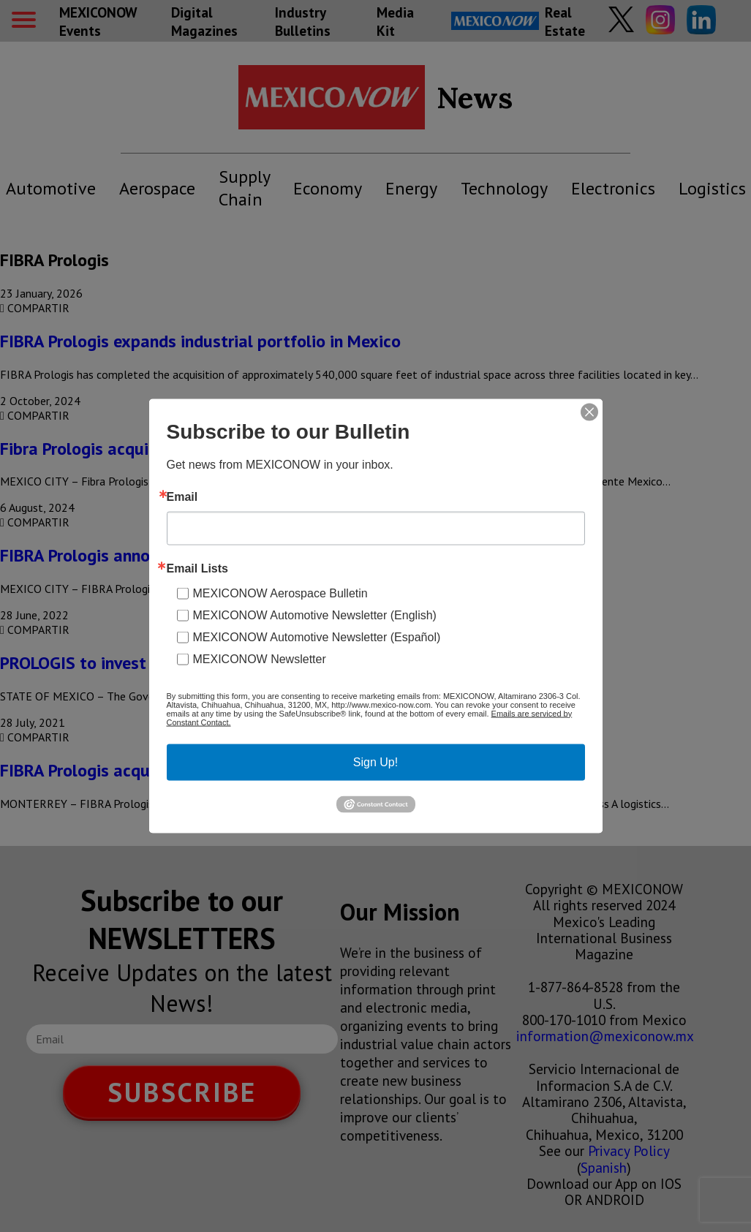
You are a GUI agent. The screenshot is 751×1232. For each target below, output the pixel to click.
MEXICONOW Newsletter (259, 658)
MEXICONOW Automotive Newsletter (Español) (317, 636)
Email (182, 496)
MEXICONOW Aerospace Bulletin (280, 592)
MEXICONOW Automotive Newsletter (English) (315, 614)
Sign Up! (375, 761)
